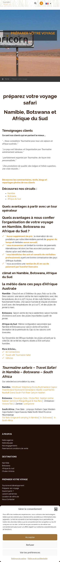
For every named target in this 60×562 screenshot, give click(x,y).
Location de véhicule (10, 497)
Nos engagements (9, 446)
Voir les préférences (30, 552)
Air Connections (13, 352)
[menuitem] (48, 3)
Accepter (30, 537)
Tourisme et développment (13, 485)
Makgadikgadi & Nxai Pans (30, 401)
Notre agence (7, 440)
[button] (55, 509)
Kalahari (41, 392)
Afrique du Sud (14, 199)
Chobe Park (34, 398)
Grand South (15, 392)
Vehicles (9, 358)
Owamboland (8, 390)
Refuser (30, 545)
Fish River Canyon (30, 392)
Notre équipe (7, 443)
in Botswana (45, 417)
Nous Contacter (8, 499)
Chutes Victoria (8, 471)
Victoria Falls (7, 404)
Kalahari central (47, 398)
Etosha (35, 387)
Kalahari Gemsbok (10, 401)
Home (7, 79)
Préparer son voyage (10, 488)
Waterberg (27, 387)
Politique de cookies (18, 559)
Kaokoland (19, 390)
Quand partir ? (8, 491)
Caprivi (54, 387)
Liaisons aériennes (9, 494)
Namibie (11, 193)
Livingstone (29, 404)
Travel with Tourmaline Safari (18, 355)
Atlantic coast (42, 390)
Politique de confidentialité (37, 559)
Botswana (12, 196)
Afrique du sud (8, 468)
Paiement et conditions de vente (15, 448)
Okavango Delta (20, 398)
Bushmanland (44, 387)
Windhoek (16, 387)
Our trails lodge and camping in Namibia (20, 417)
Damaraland (30, 390)
